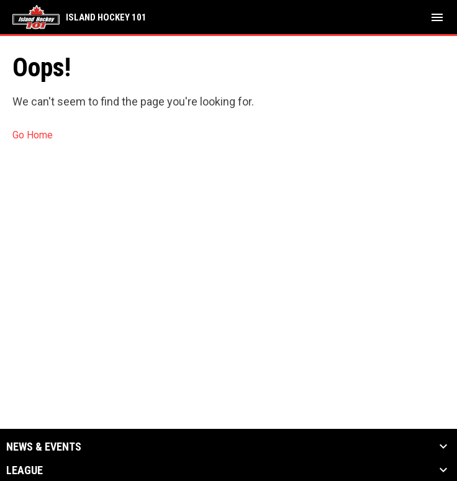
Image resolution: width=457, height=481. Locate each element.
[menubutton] (437, 17)
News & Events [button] (43, 446)
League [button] (24, 470)
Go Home (32, 135)
